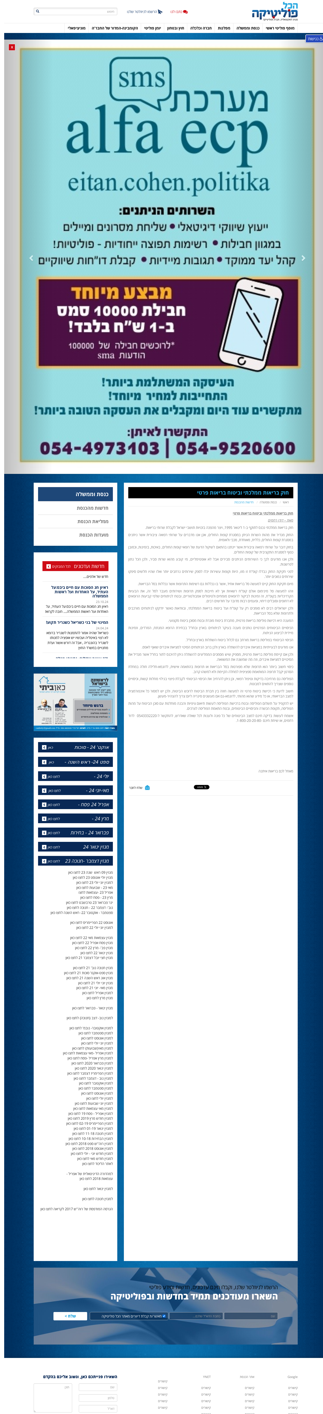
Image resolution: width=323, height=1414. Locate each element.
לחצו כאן (50, 695)
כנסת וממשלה (264, 421)
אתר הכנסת (243, 1295)
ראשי (282, 421)
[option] (71, 517)
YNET (203, 1295)
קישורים (202, 1332)
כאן (46, 666)
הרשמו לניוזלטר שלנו (140, 11)
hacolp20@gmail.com (239, 1398)
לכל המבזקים (57, 484)
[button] (49, 217)
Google (288, 1295)
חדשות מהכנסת (240, 421)
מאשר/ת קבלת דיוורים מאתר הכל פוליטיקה (129, 1234)
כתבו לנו (175, 11)
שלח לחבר (131, 706)
